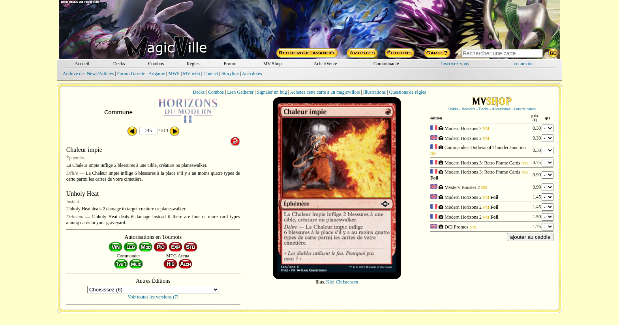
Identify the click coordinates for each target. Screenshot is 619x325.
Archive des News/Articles (88, 73)
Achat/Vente (325, 63)
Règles (193, 63)
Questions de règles (407, 92)
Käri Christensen (342, 282)
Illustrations (374, 92)
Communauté (386, 63)
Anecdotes (252, 73)
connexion (524, 63)
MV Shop (272, 63)
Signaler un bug (272, 92)
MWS (174, 73)
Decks (119, 63)
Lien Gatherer (240, 92)
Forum (230, 63)
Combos (156, 63)
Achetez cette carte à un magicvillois (325, 92)
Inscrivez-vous (455, 63)
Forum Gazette (131, 73)
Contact (210, 73)
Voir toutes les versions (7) (153, 297)
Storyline (230, 73)
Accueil (82, 63)
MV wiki (191, 73)
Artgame (156, 73)
